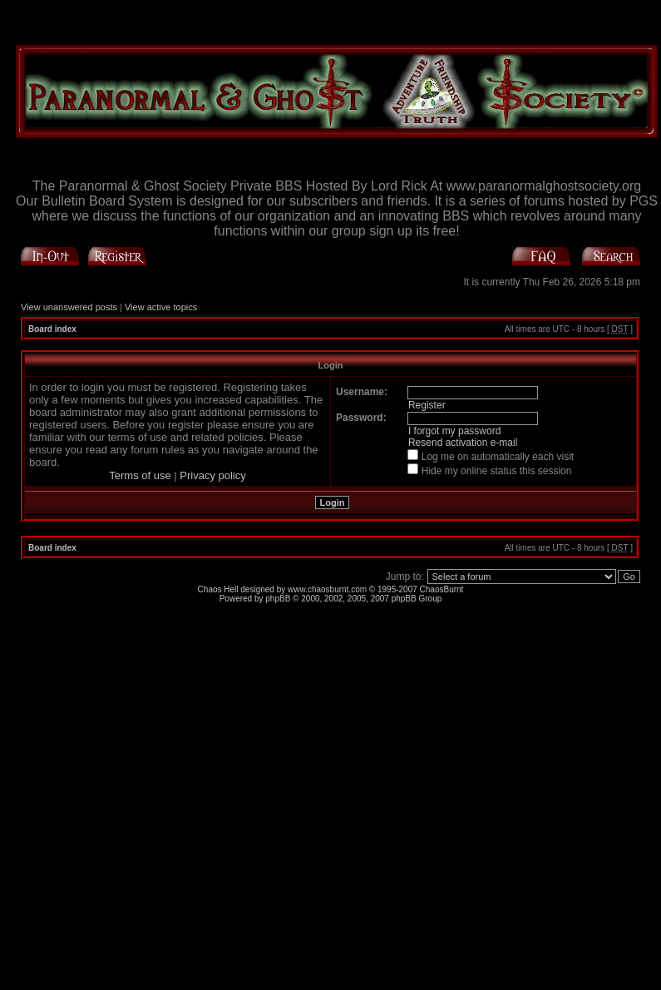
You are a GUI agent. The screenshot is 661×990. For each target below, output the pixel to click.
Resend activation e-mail (462, 442)
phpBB (277, 598)
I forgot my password (454, 431)
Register (427, 405)
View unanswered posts (69, 307)
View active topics (161, 307)
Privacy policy (212, 475)
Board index (52, 329)
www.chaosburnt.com (327, 589)
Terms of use (139, 475)
